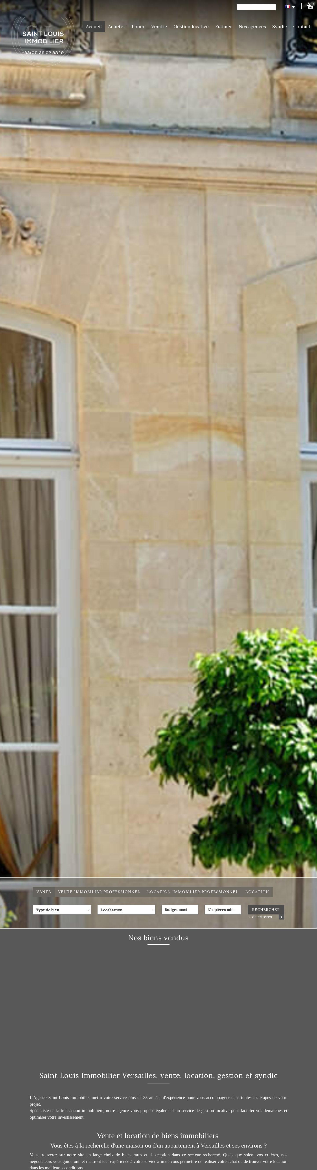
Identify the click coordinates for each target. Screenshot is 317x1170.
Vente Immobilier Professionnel (99, 891)
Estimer (223, 27)
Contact (301, 27)
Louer (138, 27)
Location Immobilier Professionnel (193, 891)
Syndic (279, 27)
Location (257, 891)
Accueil (94, 27)
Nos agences (252, 27)
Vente (44, 891)
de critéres (260, 917)
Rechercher (266, 909)
